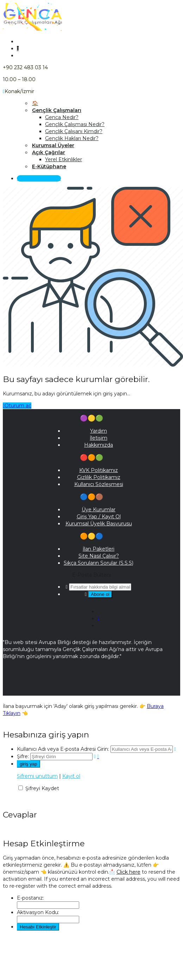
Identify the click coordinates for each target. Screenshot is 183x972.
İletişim (98, 438)
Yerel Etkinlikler (63, 159)
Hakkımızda (98, 445)
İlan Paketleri (98, 549)
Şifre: (23, 756)
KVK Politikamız (98, 470)
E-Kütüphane (49, 166)
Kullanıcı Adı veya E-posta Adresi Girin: (63, 749)
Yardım (98, 431)
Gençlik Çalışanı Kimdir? (73, 131)
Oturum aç (17, 405)
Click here (128, 872)
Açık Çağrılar (48, 152)
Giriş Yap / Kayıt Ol (39, 178)
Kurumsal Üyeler (53, 145)
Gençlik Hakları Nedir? (72, 138)
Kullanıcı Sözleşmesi (98, 484)
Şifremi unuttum (37, 776)
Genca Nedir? (61, 117)
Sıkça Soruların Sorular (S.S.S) (98, 563)
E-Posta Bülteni (91, 575)
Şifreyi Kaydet (42, 788)
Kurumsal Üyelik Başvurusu (98, 523)
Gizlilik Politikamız (98, 477)
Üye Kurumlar (98, 509)
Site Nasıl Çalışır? (98, 556)
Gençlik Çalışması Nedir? (75, 124)
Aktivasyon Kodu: (38, 912)
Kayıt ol (71, 776)
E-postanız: (30, 898)
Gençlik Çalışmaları (56, 110)
